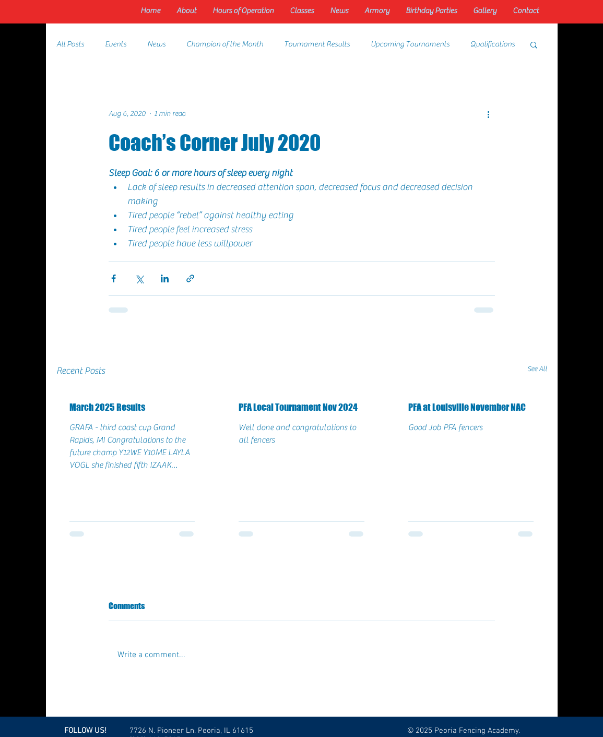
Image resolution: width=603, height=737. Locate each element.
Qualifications (492, 44)
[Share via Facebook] (114, 278)
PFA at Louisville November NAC (467, 407)
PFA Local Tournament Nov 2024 (298, 407)
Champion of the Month (224, 44)
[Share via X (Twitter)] (139, 278)
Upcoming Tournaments (410, 44)
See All (537, 369)
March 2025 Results (107, 407)
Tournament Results (317, 44)
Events (115, 44)
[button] (534, 44)
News (156, 44)
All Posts (70, 44)
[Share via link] (190, 278)
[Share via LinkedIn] (165, 278)
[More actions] (488, 114)
